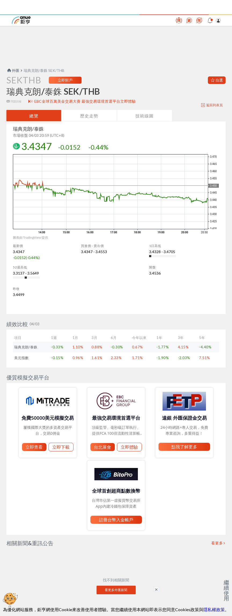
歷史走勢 (89, 115)
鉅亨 (21, 20)
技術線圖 (144, 115)
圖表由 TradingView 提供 (30, 237)
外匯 (12, 70)
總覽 (33, 115)
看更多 (217, 543)
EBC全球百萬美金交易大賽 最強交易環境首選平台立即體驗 (85, 101)
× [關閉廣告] (156, 589)
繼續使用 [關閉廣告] (226, 590)
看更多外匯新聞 (116, 590)
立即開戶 (65, 80)
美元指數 (21, 358)
